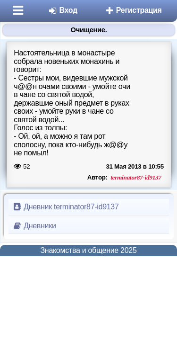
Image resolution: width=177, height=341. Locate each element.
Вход (62, 10)
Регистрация (133, 10)
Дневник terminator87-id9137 (65, 207)
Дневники (34, 226)
